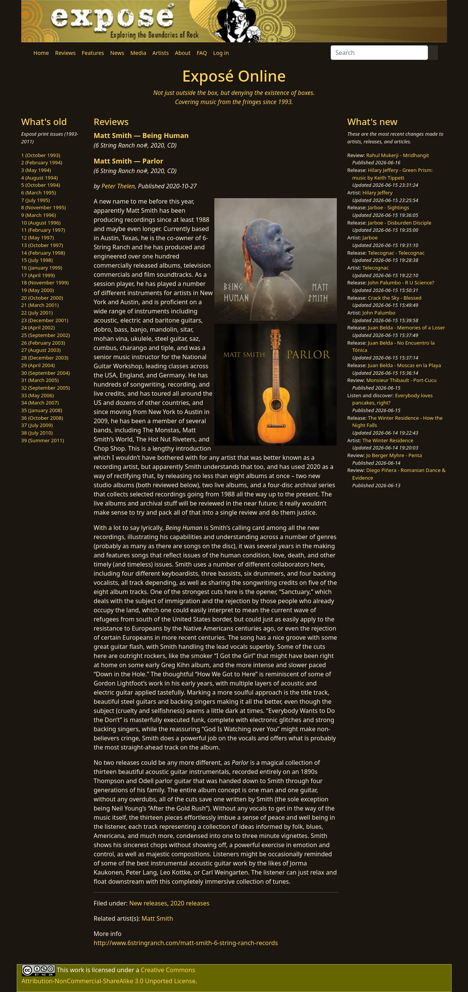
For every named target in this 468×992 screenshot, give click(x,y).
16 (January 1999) (41, 267)
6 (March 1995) (38, 192)
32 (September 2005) (45, 387)
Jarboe (370, 237)
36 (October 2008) (42, 417)
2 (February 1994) (41, 162)
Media (138, 52)
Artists (161, 52)
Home (41, 52)
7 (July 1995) (35, 200)
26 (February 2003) (43, 342)
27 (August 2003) (41, 350)
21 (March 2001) (40, 305)
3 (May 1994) (36, 170)
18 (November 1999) (45, 282)
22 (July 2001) (37, 312)
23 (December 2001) (44, 320)
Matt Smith (157, 918)
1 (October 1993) (40, 155)
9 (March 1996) (38, 215)
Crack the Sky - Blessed (394, 297)
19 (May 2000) (37, 290)
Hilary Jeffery (377, 192)
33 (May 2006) (37, 395)
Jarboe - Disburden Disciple (399, 222)
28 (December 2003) (44, 357)
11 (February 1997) (43, 229)
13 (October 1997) (42, 245)
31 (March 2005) (40, 380)
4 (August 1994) (39, 177)
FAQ (201, 52)
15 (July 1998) (37, 260)
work (77, 970)
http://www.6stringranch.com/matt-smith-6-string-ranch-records (186, 943)
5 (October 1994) (40, 184)
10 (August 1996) (41, 222)
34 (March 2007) (40, 402)
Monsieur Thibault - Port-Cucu (401, 380)
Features (93, 52)
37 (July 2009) (37, 425)
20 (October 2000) (42, 297)
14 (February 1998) (43, 252)
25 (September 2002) (45, 335)
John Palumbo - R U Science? (401, 282)
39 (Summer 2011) (42, 440)
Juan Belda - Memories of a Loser (406, 327)
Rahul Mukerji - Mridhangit (397, 155)
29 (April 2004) (38, 365)
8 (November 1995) (43, 207)
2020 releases (190, 903)
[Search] (379, 52)
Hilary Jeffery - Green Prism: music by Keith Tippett (392, 174)
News (117, 52)
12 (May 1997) (37, 237)
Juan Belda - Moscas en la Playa (404, 365)
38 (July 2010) (37, 432)
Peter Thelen (118, 186)
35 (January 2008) (41, 410)
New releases (148, 903)
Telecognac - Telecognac (396, 252)
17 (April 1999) (38, 275)
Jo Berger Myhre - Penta (394, 455)
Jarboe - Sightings (388, 207)
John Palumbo (378, 312)
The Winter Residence (387, 440)
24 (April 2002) (38, 327)
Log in (221, 52)
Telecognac (375, 267)
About (183, 52)
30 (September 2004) (45, 372)
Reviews (65, 52)
